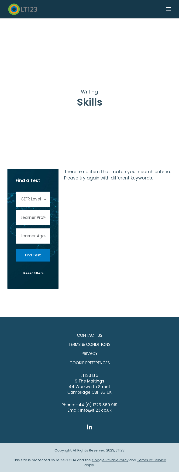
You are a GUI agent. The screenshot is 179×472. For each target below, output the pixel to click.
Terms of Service (151, 460)
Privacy (90, 353)
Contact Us (89, 335)
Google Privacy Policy (110, 460)
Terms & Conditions (89, 344)
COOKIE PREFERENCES (89, 363)
